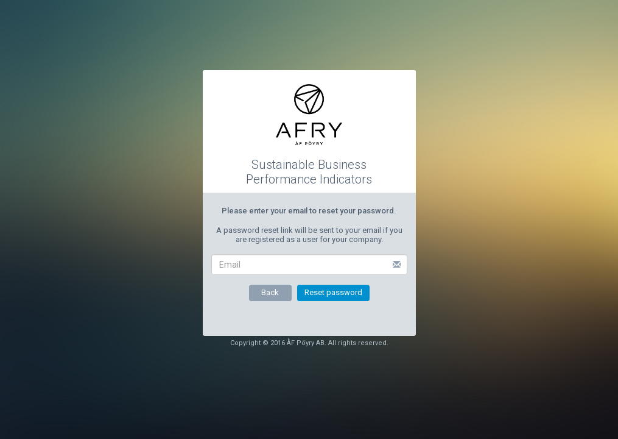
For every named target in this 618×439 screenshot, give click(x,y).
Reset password (333, 292)
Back (270, 292)
